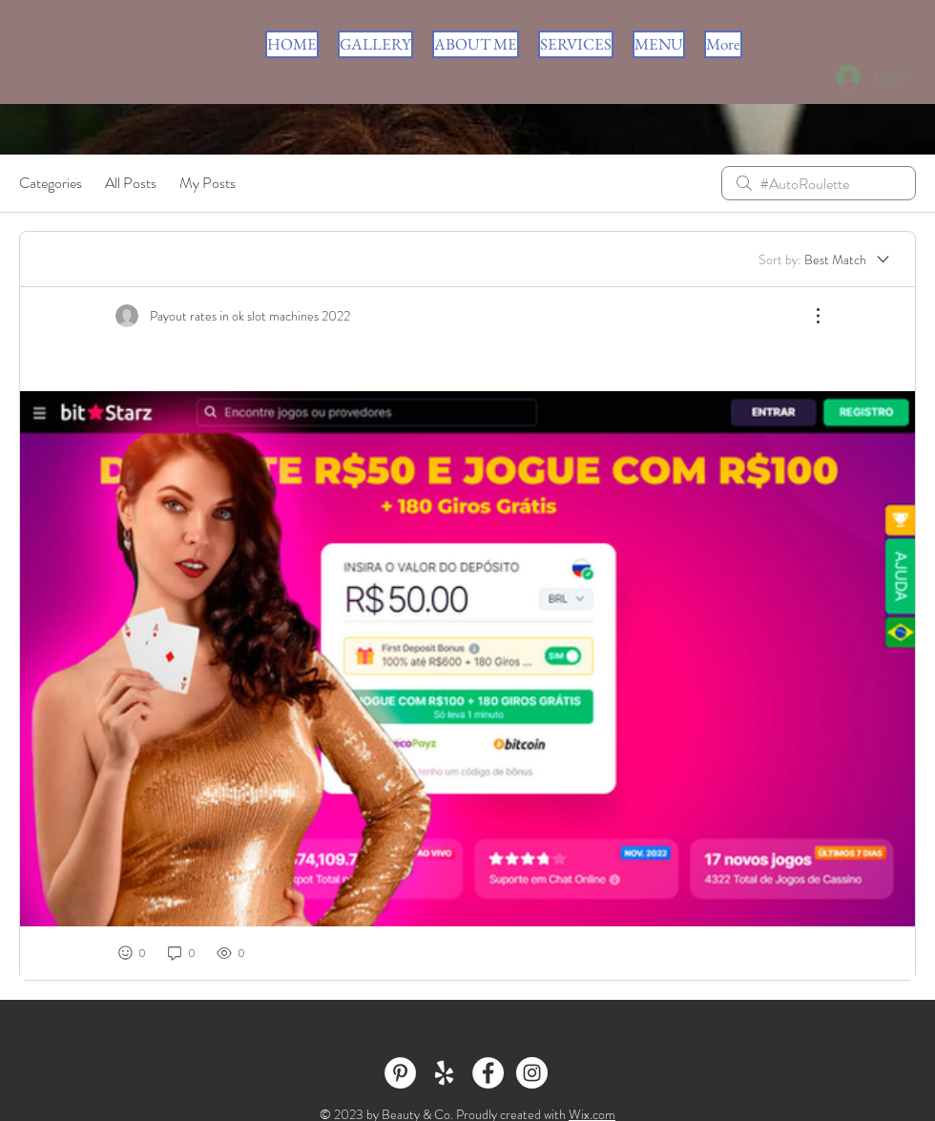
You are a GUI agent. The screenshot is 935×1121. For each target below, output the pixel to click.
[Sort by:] (825, 259)
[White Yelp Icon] (444, 1073)
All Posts (130, 183)
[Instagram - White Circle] (532, 1073)
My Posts (207, 183)
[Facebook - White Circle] (488, 1073)
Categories (50, 183)
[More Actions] (808, 315)
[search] (818, 183)
